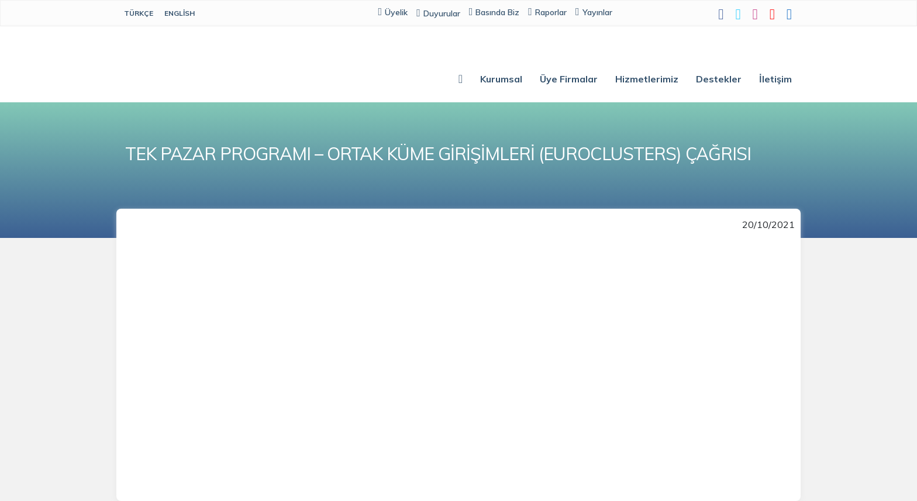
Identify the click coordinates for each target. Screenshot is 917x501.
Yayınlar (593, 12)
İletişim (775, 79)
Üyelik (393, 12)
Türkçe (138, 13)
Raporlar (547, 12)
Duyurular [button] (438, 13)
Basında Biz (494, 12)
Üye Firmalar (569, 79)
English (179, 13)
